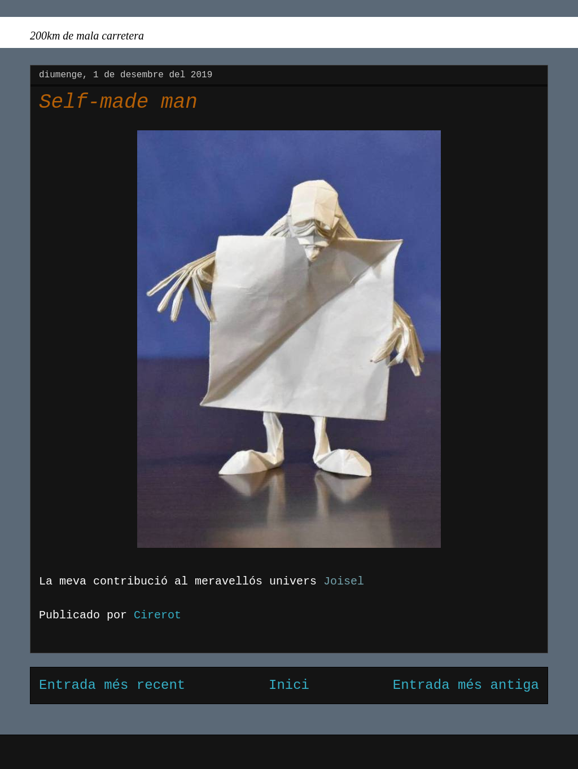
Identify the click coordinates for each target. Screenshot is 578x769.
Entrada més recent (112, 685)
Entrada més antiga (466, 685)
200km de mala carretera (87, 35)
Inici (289, 685)
